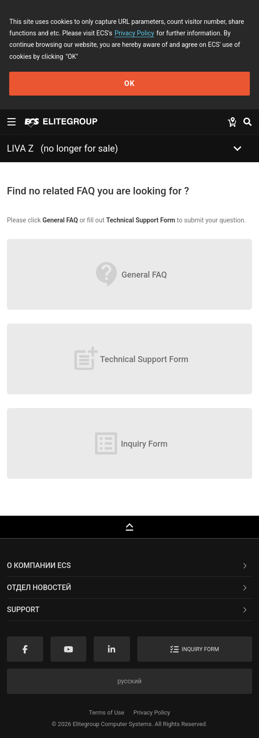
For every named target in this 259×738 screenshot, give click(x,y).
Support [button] (127, 609)
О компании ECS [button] (127, 565)
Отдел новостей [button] (127, 587)
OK (129, 83)
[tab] (129, 566)
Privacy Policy (134, 33)
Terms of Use (106, 712)
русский (130, 681)
